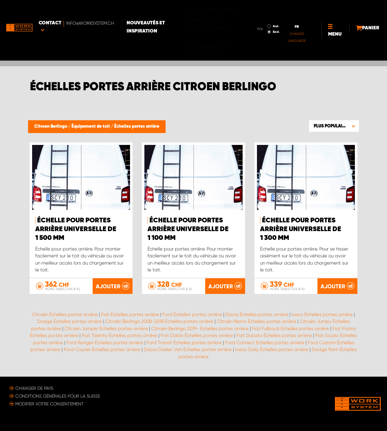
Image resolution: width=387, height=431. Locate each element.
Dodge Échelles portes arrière (69, 321)
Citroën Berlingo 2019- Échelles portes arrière (200, 328)
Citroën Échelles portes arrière (65, 314)
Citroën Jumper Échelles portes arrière (106, 328)
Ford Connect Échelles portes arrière (264, 342)
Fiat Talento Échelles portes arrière (119, 335)
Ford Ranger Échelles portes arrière (104, 342)
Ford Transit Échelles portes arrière (184, 342)
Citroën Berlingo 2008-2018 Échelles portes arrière (159, 321)
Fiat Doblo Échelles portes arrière (197, 335)
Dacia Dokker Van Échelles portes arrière (188, 349)
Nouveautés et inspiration (164, 13)
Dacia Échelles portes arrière (256, 314)
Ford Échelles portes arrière (192, 314)
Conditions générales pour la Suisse (57, 395)
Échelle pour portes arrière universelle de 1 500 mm (75, 229)
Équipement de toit (91, 126)
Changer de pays (34, 387)
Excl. (239, 18)
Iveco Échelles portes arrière (322, 314)
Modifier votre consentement (49, 403)
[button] (334, 125)
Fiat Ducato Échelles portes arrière (274, 335)
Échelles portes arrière (136, 126)
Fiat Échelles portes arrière (130, 314)
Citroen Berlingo (51, 126)
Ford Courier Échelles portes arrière (102, 349)
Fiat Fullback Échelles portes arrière (290, 328)
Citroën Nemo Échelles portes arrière (256, 321)
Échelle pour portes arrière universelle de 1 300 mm (300, 229)
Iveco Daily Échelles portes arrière (271, 349)
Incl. (239, 12)
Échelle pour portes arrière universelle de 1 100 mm (188, 229)
